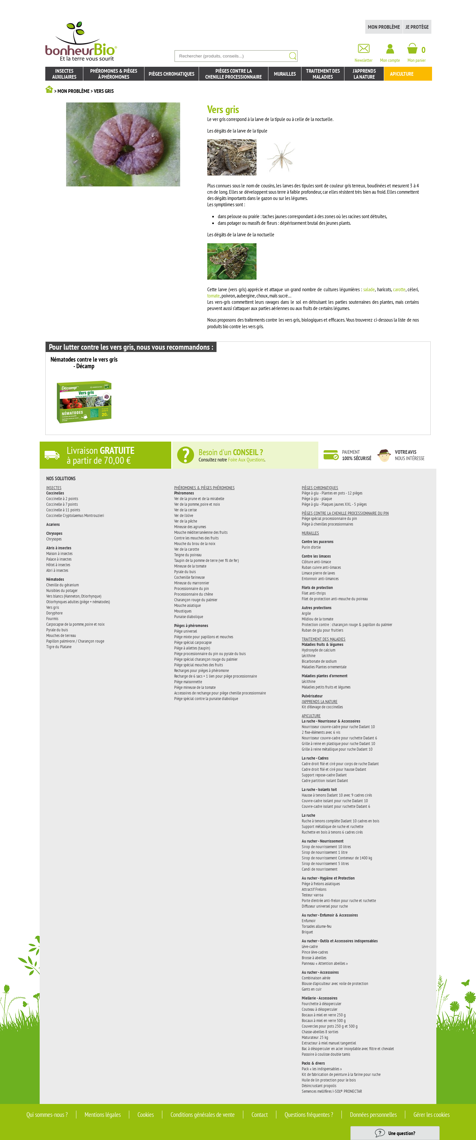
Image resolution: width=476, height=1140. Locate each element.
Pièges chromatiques (171, 73)
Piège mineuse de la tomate (195, 687)
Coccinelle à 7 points (62, 504)
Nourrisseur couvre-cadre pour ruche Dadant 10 (338, 726)
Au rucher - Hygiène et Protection (328, 878)
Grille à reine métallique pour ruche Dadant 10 (337, 749)
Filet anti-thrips (314, 593)
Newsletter (364, 57)
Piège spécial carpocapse (193, 642)
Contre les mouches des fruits (196, 537)
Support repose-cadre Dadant (324, 774)
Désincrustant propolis (319, 1085)
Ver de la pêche (185, 521)
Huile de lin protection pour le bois (329, 1079)
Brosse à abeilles (314, 957)
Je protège (417, 26)
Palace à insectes (58, 559)
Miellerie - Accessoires (319, 998)
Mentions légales (103, 1115)
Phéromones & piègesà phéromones (113, 73)
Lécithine (308, 655)
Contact (260, 1115)
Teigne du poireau (188, 554)
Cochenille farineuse (189, 577)
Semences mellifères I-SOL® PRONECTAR (332, 1091)
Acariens (53, 524)
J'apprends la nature (319, 701)
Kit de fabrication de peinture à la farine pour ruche (341, 1074)
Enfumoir (309, 920)
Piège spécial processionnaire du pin (329, 518)
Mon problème (384, 26)
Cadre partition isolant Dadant (325, 780)
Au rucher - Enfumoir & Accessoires (330, 915)
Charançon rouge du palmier (196, 599)
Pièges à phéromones (191, 625)
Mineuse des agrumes (190, 526)
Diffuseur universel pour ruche (325, 906)
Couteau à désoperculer (319, 1009)
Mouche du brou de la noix (194, 543)
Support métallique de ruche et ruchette (332, 826)
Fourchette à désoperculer (321, 1003)
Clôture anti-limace (316, 561)
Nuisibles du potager (62, 590)
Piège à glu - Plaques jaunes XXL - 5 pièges (334, 504)
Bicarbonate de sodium (319, 661)
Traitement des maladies (323, 73)
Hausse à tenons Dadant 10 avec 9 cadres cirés (337, 795)
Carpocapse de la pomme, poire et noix (75, 624)
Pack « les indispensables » (322, 1068)
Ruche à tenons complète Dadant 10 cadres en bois (340, 820)
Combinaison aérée (316, 977)
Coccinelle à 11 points (63, 509)
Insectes (53, 487)
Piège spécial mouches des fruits (198, 664)
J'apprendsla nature (364, 73)
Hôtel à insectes (58, 564)
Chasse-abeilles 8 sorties (320, 1031)
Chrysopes (54, 533)
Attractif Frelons (314, 889)
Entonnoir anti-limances (320, 578)
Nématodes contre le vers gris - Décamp (84, 362)
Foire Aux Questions (246, 459)
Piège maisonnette (188, 681)
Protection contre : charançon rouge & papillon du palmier (347, 624)
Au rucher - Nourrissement (322, 841)
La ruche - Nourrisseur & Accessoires (331, 721)
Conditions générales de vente (203, 1115)
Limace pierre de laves (318, 572)
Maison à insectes (59, 553)
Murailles (285, 73)
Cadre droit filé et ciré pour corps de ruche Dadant (340, 763)
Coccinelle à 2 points (62, 498)
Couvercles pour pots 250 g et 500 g (330, 1026)
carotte (399, 289)
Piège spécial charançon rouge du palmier (206, 659)
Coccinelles (55, 493)
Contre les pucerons (318, 541)
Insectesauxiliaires (64, 73)
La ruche (308, 815)
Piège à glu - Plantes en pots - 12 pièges (332, 492)
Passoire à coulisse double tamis (326, 1054)
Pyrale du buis (57, 629)
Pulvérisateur (312, 696)
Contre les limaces (316, 556)
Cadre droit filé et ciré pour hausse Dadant (334, 769)
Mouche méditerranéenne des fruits (200, 532)
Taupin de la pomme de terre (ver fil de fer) (206, 560)
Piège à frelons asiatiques (321, 883)
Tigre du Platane (58, 646)
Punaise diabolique (188, 616)
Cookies (146, 1115)
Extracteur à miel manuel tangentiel (329, 1042)
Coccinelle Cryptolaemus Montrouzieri (75, 515)
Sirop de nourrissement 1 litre (324, 852)
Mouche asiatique (187, 605)
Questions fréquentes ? (309, 1115)
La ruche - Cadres (315, 758)
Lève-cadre (310, 946)
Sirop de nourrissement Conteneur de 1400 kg (337, 857)
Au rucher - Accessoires (320, 972)
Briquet (307, 931)
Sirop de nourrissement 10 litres (326, 846)
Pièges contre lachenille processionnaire (233, 73)
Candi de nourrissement (319, 869)
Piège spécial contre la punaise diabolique (206, 698)
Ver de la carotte (186, 549)
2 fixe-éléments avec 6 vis (321, 732)
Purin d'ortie (311, 547)
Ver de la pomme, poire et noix (197, 504)
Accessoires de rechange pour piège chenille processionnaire (220, 692)
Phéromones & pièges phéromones (204, 487)
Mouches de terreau (61, 635)
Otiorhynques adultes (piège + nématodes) (78, 601)
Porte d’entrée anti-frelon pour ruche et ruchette (339, 900)
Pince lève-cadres (315, 952)
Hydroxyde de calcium (318, 649)
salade (369, 289)
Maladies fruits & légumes (322, 644)
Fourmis (52, 618)
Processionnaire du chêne (193, 594)
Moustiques (182, 610)
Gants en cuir (312, 989)
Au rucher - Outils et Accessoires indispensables (340, 941)
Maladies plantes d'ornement (324, 676)
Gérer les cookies (432, 1115)
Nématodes (55, 579)
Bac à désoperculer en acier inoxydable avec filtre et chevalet (348, 1048)
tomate (213, 295)
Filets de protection (317, 587)
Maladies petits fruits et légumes (326, 686)
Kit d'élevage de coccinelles (322, 706)
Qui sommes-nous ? (47, 1115)
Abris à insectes (58, 548)
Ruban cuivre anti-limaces (321, 567)
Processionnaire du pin (191, 588)
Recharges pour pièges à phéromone (201, 670)
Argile (306, 613)
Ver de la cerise (185, 509)
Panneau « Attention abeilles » (325, 963)
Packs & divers (313, 1063)
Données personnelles (373, 1115)
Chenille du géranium (62, 584)
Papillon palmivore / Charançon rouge (75, 641)
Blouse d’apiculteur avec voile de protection (335, 983)
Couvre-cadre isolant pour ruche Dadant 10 (335, 800)
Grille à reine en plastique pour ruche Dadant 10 (338, 743)
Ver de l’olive (183, 515)
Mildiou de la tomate (317, 618)
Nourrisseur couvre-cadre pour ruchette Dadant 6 (339, 737)
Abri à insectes (57, 570)
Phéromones (184, 493)
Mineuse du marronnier (191, 582)
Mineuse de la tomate (190, 566)
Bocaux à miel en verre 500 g (324, 1020)
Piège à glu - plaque (317, 498)
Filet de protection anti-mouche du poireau (335, 598)
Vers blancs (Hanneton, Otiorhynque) (73, 596)
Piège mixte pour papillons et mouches (203, 636)
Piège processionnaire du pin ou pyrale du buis (210, 653)
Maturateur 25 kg (315, 1037)
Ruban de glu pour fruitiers (322, 630)
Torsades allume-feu (317, 926)
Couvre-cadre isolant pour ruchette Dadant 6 (336, 806)
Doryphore (54, 612)
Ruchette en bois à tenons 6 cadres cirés (332, 832)
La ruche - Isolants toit (319, 789)
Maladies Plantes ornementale (324, 666)
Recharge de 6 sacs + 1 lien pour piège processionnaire (215, 676)
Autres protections (317, 607)
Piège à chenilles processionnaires (327, 524)
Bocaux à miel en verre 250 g (324, 1014)
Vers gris (52, 607)
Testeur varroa (312, 894)
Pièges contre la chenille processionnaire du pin (345, 513)
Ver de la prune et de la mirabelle (199, 498)
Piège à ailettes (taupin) (192, 647)
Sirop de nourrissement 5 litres (325, 863)
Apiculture (402, 73)
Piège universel (185, 631)
